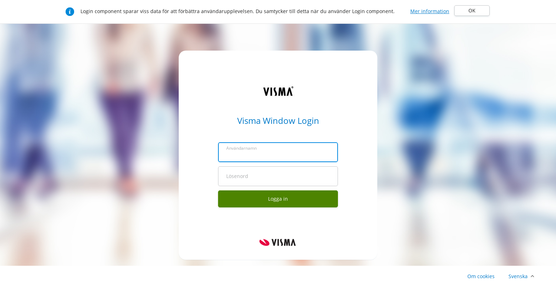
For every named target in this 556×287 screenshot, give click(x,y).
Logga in (278, 198)
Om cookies (481, 276)
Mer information (429, 11)
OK (472, 10)
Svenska (518, 276)
